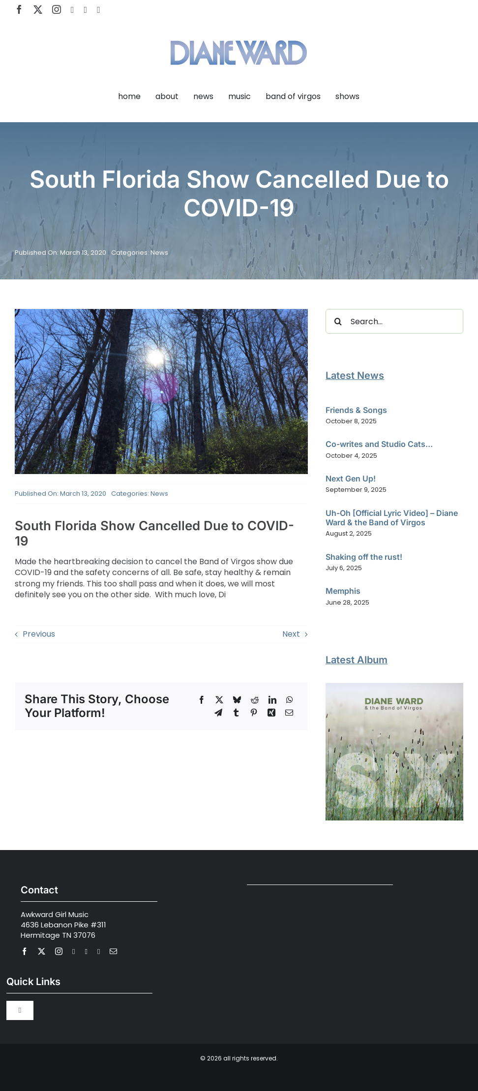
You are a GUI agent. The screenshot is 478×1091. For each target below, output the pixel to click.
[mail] (113, 951)
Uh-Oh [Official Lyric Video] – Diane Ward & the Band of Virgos (392, 517)
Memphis (343, 591)
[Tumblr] (236, 712)
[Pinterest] (254, 712)
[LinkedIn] (272, 699)
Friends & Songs (356, 410)
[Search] (338, 321)
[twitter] (37, 9)
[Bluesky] (237, 699)
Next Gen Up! (351, 478)
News (159, 252)
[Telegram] (218, 712)
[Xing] (271, 712)
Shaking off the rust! (364, 557)
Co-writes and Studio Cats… (379, 444)
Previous (39, 634)
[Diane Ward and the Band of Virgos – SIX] (394, 686)
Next (291, 634)
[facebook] (19, 9)
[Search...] (394, 321)
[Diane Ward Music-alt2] (239, 34)
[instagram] (56, 9)
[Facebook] (201, 699)
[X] (219, 699)
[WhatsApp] (289, 699)
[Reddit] (255, 699)
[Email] (289, 712)
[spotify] (86, 9)
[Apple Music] (98, 9)
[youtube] (72, 9)
